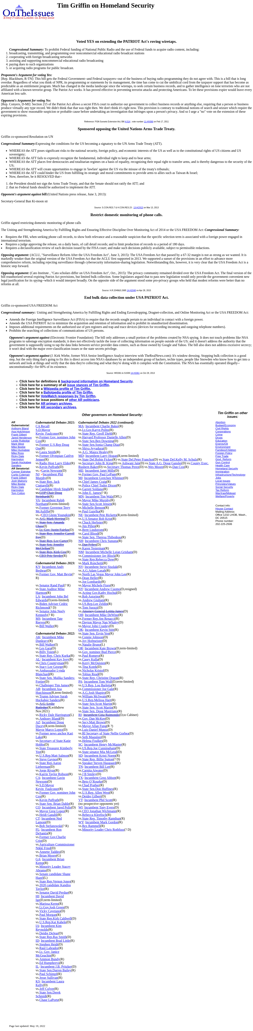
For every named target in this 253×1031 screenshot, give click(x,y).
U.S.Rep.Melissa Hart (96, 700)
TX (80, 778)
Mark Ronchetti (92, 563)
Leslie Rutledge (20, 440)
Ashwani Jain (131, 463)
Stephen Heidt (48, 944)
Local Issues (222, 480)
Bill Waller (46, 626)
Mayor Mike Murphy (96, 500)
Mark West (17, 443)
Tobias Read (90, 674)
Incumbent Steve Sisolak (101, 567)
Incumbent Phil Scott (98, 800)
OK (80, 629)
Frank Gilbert (19, 434)
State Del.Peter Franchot (137, 459)
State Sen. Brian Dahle (54, 803)
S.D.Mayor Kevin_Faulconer (47, 431)
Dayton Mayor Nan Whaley (100, 622)
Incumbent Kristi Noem (100, 755)
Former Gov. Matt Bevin (55, 574)
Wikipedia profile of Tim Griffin (67, 388)
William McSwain (94, 696)
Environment (222, 446)
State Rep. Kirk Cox (52, 552)
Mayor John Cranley (95, 626)
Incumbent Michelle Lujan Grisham (109, 552)
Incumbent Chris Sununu (101, 541)
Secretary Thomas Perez (123, 467)
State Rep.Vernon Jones (55, 881)
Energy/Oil (221, 443)
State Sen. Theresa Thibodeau (101, 537)
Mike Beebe (18, 446)
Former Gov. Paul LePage (99, 474)
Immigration (222, 471)
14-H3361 (135, 373)
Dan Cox (178, 467)
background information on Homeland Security (96, 381)
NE (80, 515)
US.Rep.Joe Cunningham (98, 748)
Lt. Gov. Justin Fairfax (54, 530)
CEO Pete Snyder (51, 555)
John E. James (91, 493)
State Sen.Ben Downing (98, 441)
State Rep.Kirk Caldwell (55, 918)
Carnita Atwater (92, 770)
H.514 (127, 121)
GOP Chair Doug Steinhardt (49, 494)
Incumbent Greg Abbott (100, 778)
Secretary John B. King (97, 463)
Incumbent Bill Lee (97, 766)
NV (80, 567)
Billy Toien (46, 652)
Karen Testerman (93, 548)
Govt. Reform (223, 459)
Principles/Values (225, 483)
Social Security (224, 487)
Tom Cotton (18, 493)
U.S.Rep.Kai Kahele (52, 922)
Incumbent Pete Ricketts (100, 515)
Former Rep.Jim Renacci (98, 618)
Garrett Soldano (92, 489)
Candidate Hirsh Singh (54, 489)
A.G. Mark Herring (52, 518)
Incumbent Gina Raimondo (101, 715)
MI (80, 478)
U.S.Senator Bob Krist (97, 518)
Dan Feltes (89, 544)
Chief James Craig (94, 481)
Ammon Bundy (49, 959)
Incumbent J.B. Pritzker (56, 966)
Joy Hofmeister (92, 641)
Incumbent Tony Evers (99, 807)
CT (38, 818)
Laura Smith (47, 452)
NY (80, 589)
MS (38, 618)
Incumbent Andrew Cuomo (102, 589)
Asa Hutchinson (20, 431)
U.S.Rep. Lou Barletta (97, 685)
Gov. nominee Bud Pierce (99, 652)
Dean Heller (90, 578)
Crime (219, 434)
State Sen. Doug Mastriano (99, 711)
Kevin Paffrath (49, 467)
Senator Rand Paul (51, 585)
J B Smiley (89, 774)
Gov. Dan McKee (93, 718)
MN (81, 496)
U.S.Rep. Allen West (95, 792)
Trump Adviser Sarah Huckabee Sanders (52, 698)
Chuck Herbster (92, 522)
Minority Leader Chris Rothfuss (103, 829)
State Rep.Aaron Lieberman (48, 764)
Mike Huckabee (20, 450)
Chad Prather (90, 785)
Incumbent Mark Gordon (101, 822)
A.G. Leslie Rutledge (45, 705)
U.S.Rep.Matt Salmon (53, 755)
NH (80, 541)
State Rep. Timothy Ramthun (101, 818)
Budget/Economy (225, 425)
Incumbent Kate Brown (100, 648)
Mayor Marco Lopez (49, 729)
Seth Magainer (91, 737)
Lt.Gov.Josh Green (51, 907)
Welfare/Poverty (224, 496)
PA (80, 681)
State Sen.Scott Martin (97, 703)
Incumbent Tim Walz (99, 496)
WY (81, 822)
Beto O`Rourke (92, 781)
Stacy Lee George (51, 666)
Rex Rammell (91, 826)
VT (80, 800)
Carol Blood (90, 533)
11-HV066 (148, 121)
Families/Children (225, 450)
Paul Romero (90, 655)
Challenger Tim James (54, 685)
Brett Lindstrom (92, 530)
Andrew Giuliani (93, 600)
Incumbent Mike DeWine (101, 615)
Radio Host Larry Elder (54, 463)
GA (38, 859)
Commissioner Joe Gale (98, 689)
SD (80, 755)
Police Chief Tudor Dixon (99, 485)
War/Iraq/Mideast (225, 493)
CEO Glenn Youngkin (55, 515)
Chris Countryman (51, 663)
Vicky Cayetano (50, 911)
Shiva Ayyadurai (93, 448)
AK (38, 637)
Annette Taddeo (49, 852)
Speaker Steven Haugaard (99, 763)
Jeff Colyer (46, 988)
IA (37, 926)
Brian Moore (47, 855)
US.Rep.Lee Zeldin (95, 604)
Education (221, 440)
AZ (38, 722)
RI (80, 715)
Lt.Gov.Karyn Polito (95, 430)
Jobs (218, 477)
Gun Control (222, 462)
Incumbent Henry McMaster (103, 744)
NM (81, 552)
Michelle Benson (93, 507)
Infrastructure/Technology (230, 474)
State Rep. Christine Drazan (100, 678)
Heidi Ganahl (48, 815)
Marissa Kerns (49, 903)
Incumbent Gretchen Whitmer (104, 478)
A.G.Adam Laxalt (94, 570)
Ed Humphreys (49, 963)
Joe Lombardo (91, 581)
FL (38, 829)
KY (38, 567)
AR (38, 689)
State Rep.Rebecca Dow (98, 559)
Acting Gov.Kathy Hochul (99, 592)
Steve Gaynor (48, 759)
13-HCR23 (138, 207)
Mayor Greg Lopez (52, 811)
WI (80, 807)
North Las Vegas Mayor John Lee (104, 574)
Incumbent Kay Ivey (55, 659)
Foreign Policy (223, 453)
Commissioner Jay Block (98, 555)
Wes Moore (155, 467)
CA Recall (42, 426)
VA (38, 500)
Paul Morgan (47, 914)
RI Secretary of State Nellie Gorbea (105, 733)
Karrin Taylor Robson (53, 774)
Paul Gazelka (91, 511)
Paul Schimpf (48, 974)
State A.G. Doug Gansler (165, 463)
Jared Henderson (21, 437)
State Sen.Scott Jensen (97, 504)
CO (38, 807)
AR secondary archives (58, 407)
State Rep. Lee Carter (53, 541)
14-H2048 (131, 290)
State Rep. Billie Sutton (97, 759)
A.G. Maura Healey (95, 452)
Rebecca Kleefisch (94, 815)
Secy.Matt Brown (93, 722)
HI (37, 896)
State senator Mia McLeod (99, 752)
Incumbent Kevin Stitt (99, 629)
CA (38, 778)
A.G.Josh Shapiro (93, 692)
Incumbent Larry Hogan (101, 456)
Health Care (222, 465)
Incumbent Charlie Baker (102, 426)
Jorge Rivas (47, 770)
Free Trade (222, 456)
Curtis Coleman (20, 474)
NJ (37, 474)
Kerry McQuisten (93, 663)
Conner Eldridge (21, 471)
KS (38, 981)
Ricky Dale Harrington (17, 458)
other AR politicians (84, 400)
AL (38, 659)
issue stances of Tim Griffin (88, 385)
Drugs (219, 437)
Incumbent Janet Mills (99, 470)
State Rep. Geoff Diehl (97, 433)
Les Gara (45, 648)
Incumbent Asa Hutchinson (49, 690)
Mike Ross (17, 453)
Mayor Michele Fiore (96, 585)
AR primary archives (56, 403)
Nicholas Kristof (93, 670)
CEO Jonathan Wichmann (99, 811)
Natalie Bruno (91, 644)
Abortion (220, 422)
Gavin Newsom (51, 470)
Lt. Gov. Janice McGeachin (47, 953)
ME (80, 470)
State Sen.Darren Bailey (55, 970)
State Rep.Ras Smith (53, 937)
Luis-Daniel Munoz (95, 729)
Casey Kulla (90, 659)
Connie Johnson (92, 637)
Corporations (223, 431)
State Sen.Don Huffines (97, 789)
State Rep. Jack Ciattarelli (48, 483)
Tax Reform (222, 490)
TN (80, 766)
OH (80, 615)
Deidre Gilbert (91, 796)
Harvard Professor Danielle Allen (104, 437)
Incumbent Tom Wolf (98, 681)
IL (37, 966)
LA (38, 596)
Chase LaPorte (49, 1000)
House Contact (224, 508)
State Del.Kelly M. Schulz (180, 459)
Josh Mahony (19, 480)
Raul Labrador (49, 948)
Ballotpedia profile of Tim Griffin (68, 392)
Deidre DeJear (48, 933)
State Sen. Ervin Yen (95, 633)
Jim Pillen (88, 526)
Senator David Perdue (53, 892)
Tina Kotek (89, 666)
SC (80, 744)
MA (81, 426)
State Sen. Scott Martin (97, 707)
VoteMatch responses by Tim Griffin (68, 396)
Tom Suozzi (90, 607)
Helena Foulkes (92, 741)
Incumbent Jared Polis (56, 807)
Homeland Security (226, 468)
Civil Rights (222, 428)
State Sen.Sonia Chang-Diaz (101, 444)
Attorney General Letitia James (102, 611)
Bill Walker (47, 644)
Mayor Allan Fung (94, 726)
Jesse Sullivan (48, 977)
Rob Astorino (91, 596)
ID (37, 940)
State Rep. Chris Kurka (54, 655)
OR (80, 648)
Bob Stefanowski (50, 826)
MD (81, 456)
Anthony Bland (20, 428)
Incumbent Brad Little (55, 940)
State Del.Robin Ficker (97, 459)
